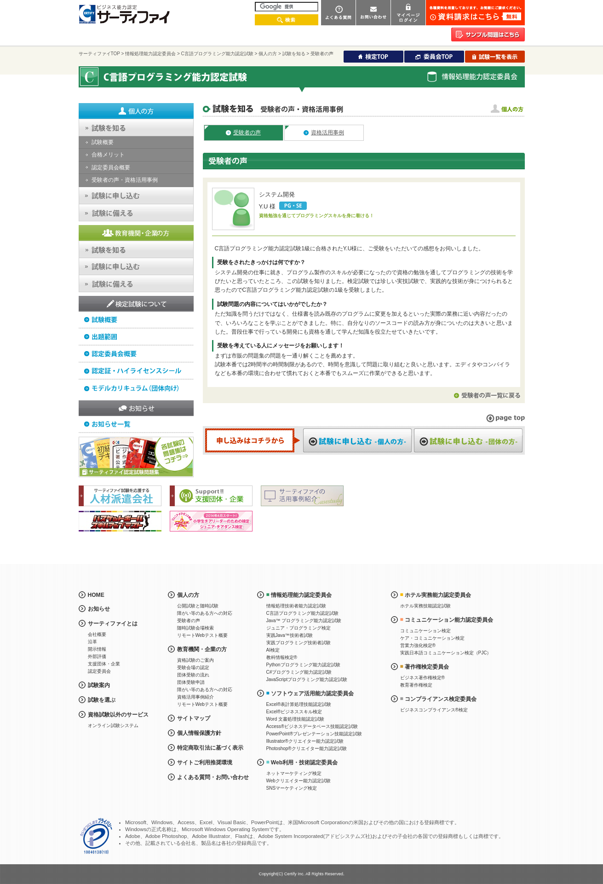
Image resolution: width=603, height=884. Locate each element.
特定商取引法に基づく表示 (210, 748)
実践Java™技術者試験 (289, 635)
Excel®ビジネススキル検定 (294, 711)
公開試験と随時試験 (197, 605)
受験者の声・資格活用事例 (125, 180)
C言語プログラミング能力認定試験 (217, 53)
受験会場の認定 (193, 667)
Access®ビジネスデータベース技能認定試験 (312, 726)
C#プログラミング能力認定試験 (299, 672)
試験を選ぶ (101, 700)
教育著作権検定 (416, 685)
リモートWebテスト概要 (202, 635)
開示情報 (97, 649)
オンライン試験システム (113, 725)
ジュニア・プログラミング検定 (298, 627)
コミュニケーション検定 (425, 630)
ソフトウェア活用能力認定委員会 (312, 693)
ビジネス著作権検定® (422, 677)
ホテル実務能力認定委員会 (438, 595)
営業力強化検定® (418, 645)
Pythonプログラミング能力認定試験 (303, 664)
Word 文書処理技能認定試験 (295, 719)
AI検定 (273, 650)
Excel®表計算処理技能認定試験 (299, 704)
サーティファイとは (113, 623)
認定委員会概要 (111, 167)
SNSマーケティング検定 (291, 788)
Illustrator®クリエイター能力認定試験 (305, 741)
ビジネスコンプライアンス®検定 (434, 709)
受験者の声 (188, 620)
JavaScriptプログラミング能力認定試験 (307, 679)
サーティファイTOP (99, 53)
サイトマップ (193, 718)
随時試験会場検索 (195, 627)
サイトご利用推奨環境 (204, 762)
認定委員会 (99, 671)
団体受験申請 (191, 682)
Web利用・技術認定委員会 (304, 762)
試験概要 (103, 142)
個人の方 (267, 53)
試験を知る (293, 53)
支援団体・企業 (104, 663)
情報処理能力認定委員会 (150, 53)
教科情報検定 (281, 657)
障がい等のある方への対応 (204, 613)
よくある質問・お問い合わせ (213, 777)
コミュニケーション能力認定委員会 (449, 620)
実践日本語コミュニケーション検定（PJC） (446, 652)
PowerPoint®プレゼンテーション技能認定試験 (314, 733)
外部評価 (97, 656)
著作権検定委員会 (427, 667)
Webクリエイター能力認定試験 (298, 780)
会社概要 (97, 634)
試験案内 (99, 685)
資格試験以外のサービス (118, 714)
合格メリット (108, 154)
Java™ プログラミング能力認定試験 (304, 620)
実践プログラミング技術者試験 (298, 642)
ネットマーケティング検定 (294, 773)
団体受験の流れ (193, 674)
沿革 (92, 641)
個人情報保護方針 (199, 733)
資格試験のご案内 (195, 660)
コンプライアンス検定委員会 (441, 699)
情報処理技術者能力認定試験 (296, 605)
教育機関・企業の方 (202, 649)
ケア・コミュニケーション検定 (432, 638)
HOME (96, 595)
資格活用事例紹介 (195, 696)
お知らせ (99, 609)
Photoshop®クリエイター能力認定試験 (306, 748)
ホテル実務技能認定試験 (425, 605)
